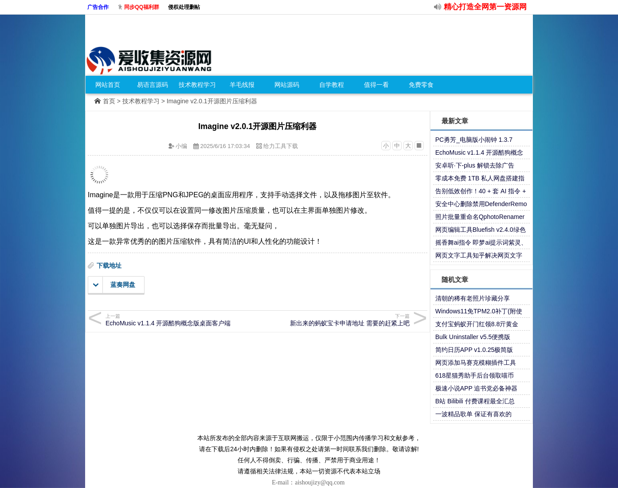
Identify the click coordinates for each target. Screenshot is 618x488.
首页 (109, 101)
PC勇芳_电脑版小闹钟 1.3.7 (473, 139)
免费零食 (421, 84)
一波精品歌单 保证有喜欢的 (473, 414)
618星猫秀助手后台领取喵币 (474, 375)
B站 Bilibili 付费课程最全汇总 (475, 401)
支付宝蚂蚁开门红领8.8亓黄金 (476, 324)
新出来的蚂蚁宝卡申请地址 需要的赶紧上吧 (335, 320)
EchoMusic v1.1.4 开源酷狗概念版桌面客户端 (180, 320)
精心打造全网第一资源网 (485, 7)
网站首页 (107, 84)
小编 (181, 146)
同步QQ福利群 (141, 7)
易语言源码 (152, 84)
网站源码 (286, 84)
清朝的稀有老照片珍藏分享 (472, 298)
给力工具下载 (280, 146)
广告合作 (98, 7)
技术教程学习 (197, 84)
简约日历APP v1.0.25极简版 (474, 349)
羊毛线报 (242, 84)
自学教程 (331, 84)
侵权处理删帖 (184, 7)
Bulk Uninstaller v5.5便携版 (473, 336)
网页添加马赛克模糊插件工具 (475, 362)
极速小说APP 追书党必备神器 (476, 388)
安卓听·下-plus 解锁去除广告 (474, 165)
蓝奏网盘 (114, 285)
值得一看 (376, 84)
